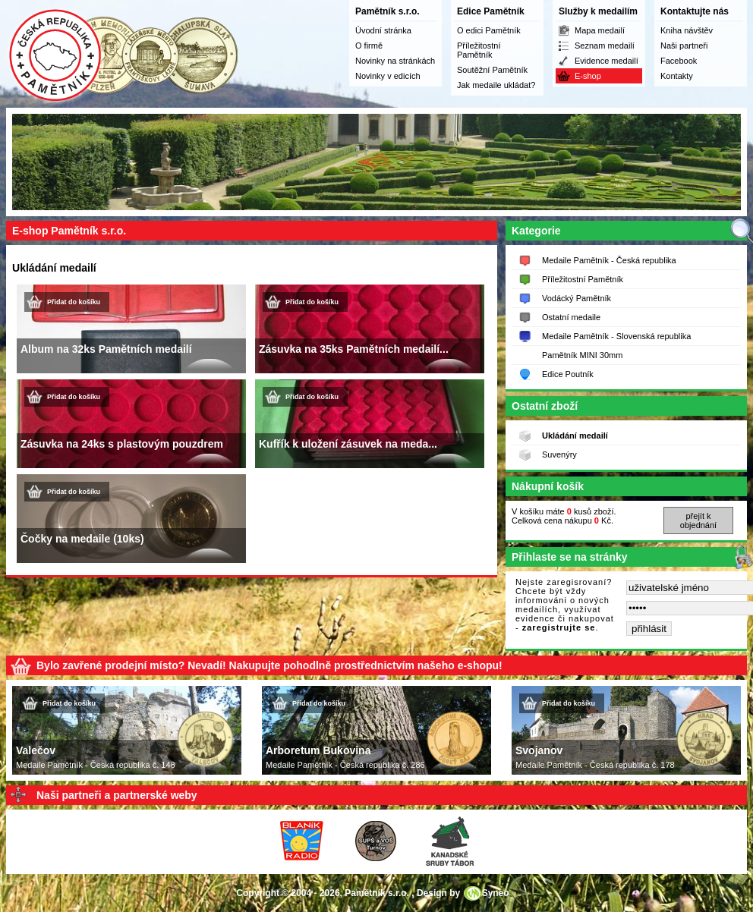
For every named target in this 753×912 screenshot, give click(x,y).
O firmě (369, 45)
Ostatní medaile (571, 317)
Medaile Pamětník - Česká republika (609, 260)
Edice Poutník (568, 374)
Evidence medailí (606, 60)
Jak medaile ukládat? (496, 85)
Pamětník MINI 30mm (582, 355)
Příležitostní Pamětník (478, 50)
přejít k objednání (698, 520)
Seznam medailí (605, 45)
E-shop (588, 75)
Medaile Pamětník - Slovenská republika (616, 336)
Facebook (678, 60)
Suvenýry (559, 454)
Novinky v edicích (388, 75)
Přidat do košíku (73, 302)
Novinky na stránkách (395, 60)
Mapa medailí (600, 30)
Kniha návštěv (686, 30)
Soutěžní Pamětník (492, 69)
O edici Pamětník (489, 30)
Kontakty (676, 75)
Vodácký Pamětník (576, 298)
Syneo (495, 893)
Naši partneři (683, 45)
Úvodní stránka (383, 30)
